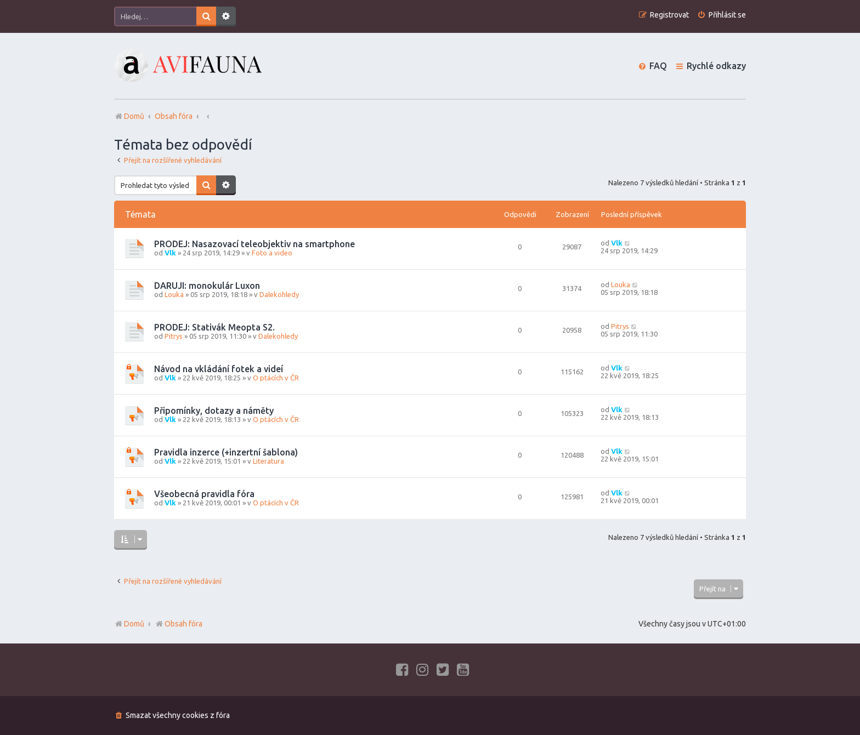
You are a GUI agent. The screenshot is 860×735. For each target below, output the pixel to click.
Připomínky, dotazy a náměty (214, 410)
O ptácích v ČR (276, 377)
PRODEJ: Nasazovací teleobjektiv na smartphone (254, 244)
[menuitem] (721, 15)
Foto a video (272, 253)
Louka (174, 294)
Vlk (170, 253)
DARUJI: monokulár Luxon (207, 285)
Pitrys (174, 336)
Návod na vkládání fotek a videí (218, 369)
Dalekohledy (279, 294)
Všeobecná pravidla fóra (204, 494)
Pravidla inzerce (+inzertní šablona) (226, 452)
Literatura (268, 461)
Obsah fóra (178, 623)
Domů (134, 623)
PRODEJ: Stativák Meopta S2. (214, 327)
